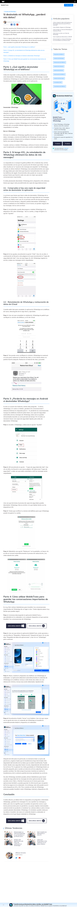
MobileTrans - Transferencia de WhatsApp (60, 128)
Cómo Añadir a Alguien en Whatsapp (60, 29)
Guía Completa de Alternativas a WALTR (61, 42)
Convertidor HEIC (58, 91)
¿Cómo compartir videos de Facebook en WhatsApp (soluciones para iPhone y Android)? (62, 24)
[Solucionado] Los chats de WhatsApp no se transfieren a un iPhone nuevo (62, 47)
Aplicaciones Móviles (59, 79)
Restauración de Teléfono (60, 71)
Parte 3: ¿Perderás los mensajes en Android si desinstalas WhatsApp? (25, 56)
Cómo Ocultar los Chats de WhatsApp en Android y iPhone (61, 33)
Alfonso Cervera (17, 22)
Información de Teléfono (60, 83)
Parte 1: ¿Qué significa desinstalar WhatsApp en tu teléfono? (22, 47)
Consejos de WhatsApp (11, 12)
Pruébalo (57, 154)
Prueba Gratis (68, 5)
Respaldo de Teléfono (59, 63)
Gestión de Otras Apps (60, 87)
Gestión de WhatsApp (59, 67)
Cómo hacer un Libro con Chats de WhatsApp (62, 38)
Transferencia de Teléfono (60, 95)
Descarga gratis (16, 626)
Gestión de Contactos (59, 75)
